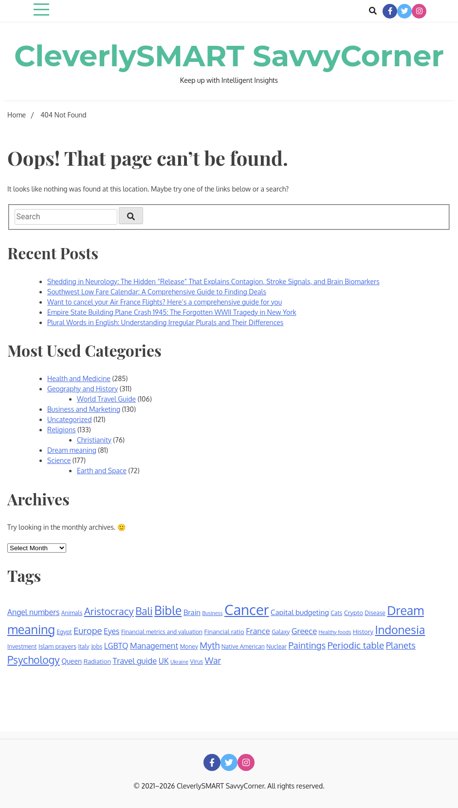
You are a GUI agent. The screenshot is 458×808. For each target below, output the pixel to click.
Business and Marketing (83, 409)
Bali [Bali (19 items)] (143, 611)
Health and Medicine (78, 378)
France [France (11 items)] (258, 631)
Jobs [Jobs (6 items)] (96, 646)
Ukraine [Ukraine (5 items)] (179, 661)
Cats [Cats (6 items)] (336, 612)
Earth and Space (102, 470)
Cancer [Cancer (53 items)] (246, 609)
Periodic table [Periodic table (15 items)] (356, 645)
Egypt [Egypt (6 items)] (64, 631)
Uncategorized (69, 419)
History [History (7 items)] (363, 631)
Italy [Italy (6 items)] (84, 646)
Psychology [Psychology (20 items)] (33, 659)
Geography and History (82, 389)
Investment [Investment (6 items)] (22, 646)
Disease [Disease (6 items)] (375, 612)
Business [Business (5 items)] (212, 613)
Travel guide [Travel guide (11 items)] (134, 660)
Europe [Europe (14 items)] (87, 630)
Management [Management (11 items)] (154, 645)
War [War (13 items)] (213, 660)
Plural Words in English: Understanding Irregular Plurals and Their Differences (165, 322)
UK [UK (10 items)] (164, 661)
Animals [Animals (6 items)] (71, 612)
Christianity (94, 440)
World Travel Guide (106, 399)
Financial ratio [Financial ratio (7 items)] (224, 631)
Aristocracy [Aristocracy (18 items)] (109, 611)
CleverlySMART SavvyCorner (229, 56)
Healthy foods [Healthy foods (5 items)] (335, 632)
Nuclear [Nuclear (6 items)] (276, 646)
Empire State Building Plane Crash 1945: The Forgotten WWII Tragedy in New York (171, 312)
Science (59, 460)
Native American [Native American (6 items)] (243, 646)
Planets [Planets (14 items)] (401, 645)
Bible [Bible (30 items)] (168, 610)
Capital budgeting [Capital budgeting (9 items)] (300, 612)
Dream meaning (71, 450)
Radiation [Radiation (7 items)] (97, 661)
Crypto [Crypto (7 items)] (353, 612)
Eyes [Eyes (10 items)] (111, 631)
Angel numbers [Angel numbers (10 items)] (33, 612)
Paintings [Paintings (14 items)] (307, 645)
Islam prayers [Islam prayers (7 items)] (57, 646)
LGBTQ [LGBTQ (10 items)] (116, 646)
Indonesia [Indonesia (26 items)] (400, 629)
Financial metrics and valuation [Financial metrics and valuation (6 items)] (161, 631)
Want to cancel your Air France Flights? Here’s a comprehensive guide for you (164, 302)
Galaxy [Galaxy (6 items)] (281, 631)
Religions (61, 429)
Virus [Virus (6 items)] (196, 661)
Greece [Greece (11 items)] (304, 631)
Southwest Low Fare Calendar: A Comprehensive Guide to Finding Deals (156, 292)
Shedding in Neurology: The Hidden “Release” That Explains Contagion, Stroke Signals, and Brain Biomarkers (213, 281)
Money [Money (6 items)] (189, 646)
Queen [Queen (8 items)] (71, 661)
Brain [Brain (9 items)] (192, 612)
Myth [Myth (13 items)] (210, 645)
